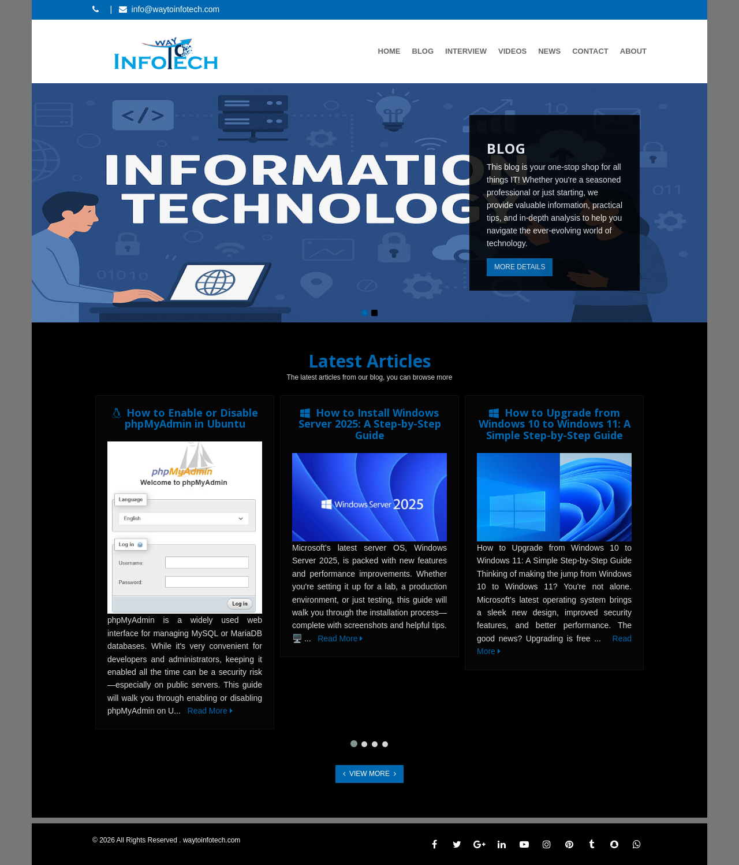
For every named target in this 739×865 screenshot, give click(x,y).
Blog (423, 51)
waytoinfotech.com (211, 840)
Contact (590, 51)
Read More (210, 710)
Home (389, 51)
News (549, 51)
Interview (466, 51)
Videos (512, 51)
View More (369, 774)
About (633, 51)
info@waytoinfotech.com (176, 9)
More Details (519, 267)
